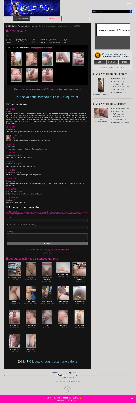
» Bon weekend (117, 92)
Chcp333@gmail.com (23, 41)
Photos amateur (21, 19)
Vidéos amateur (37, 19)
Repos (31, 277)
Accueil (8, 19)
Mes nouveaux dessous (47, 278)
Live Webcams (54, 19)
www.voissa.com (37, 89)
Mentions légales (74, 381)
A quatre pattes (63, 274)
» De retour (115, 84)
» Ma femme (115, 81)
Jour (100, 62)
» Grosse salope (117, 78)
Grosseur (31, 348)
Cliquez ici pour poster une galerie (53, 361)
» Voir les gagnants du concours (112, 67)
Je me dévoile (31, 301)
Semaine (112, 62)
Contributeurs (96, 19)
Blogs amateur (82, 19)
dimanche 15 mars (14, 277)
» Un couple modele (118, 87)
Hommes (34, 26)
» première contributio (119, 122)
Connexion (128, 4)
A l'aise (47, 325)
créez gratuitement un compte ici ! (57, 250)
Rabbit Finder (11, 26)
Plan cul (14, 301)
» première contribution (101, 94)
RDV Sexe (67, 19)
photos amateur (73, 89)
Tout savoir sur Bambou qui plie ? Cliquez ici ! (47, 97)
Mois (124, 62)
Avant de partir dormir (79, 278)
